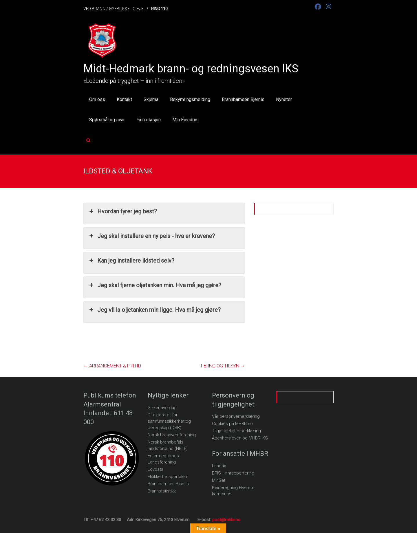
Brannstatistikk (162, 491)
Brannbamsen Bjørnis (243, 99)
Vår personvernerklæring (236, 416)
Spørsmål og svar (107, 119)
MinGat (218, 480)
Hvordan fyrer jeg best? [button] (122, 211)
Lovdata (155, 469)
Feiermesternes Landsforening (163, 459)
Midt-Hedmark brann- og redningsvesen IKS (190, 68)
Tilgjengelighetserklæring (236, 430)
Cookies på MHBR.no (232, 423)
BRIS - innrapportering (233, 473)
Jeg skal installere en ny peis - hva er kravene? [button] (151, 236)
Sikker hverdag (162, 407)
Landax (219, 465)
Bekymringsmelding (190, 99)
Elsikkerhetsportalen (167, 476)
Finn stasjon (148, 119)
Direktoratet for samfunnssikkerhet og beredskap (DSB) (169, 421)
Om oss (97, 99)
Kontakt (124, 99)
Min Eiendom (185, 119)
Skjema (151, 99)
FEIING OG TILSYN (223, 366)
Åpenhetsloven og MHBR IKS (240, 438)
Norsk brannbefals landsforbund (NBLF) (168, 445)
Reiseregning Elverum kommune (233, 491)
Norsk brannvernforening (172, 434)
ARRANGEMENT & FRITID (112, 366)
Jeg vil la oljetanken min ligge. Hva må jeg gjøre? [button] (154, 310)
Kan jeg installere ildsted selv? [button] (131, 261)
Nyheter (284, 99)
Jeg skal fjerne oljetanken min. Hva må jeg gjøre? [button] (154, 285)
